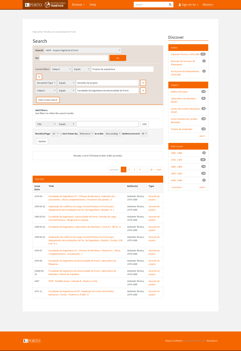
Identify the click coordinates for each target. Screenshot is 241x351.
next (159, 169)
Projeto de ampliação (181, 129)
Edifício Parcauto (179, 91)
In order (99, 133)
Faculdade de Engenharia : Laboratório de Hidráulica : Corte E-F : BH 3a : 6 (85, 226)
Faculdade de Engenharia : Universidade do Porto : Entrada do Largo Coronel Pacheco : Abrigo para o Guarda (82, 218)
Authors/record (130, 133)
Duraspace (212, 340)
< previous (176, 187)
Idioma (208, 5)
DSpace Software (174, 340)
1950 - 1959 (176, 173)
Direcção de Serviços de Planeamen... (183, 63)
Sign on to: (189, 5)
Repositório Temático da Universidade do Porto (54, 31)
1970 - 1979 (176, 159)
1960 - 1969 (176, 166)
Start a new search (47, 99)
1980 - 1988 (176, 152)
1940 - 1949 (176, 180)
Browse (78, 5)
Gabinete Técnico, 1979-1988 (185, 54)
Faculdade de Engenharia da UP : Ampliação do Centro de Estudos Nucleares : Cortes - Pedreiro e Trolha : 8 (81, 293)
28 (151, 169)
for (37, 57)
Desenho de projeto (154, 198)
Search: (39, 50)
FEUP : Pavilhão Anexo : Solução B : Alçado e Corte (73, 281)
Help (93, 5)
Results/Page (42, 133)
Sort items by (69, 133)
